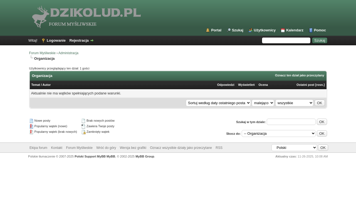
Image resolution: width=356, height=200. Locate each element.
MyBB (111, 156)
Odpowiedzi (225, 84)
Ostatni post (305, 84)
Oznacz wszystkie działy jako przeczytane (181, 148)
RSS (219, 148)
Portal (216, 30)
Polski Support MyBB (90, 156)
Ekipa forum (38, 148)
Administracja (68, 53)
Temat (35, 84)
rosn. (320, 84)
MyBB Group (144, 156)
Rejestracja (79, 40)
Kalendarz (294, 30)
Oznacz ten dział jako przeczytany (299, 75)
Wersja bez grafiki (133, 148)
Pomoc (320, 30)
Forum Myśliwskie (42, 53)
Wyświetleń (246, 84)
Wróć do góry (106, 148)
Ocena (263, 84)
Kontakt (56, 148)
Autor (47, 84)
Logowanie (56, 40)
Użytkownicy (265, 30)
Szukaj (237, 30)
